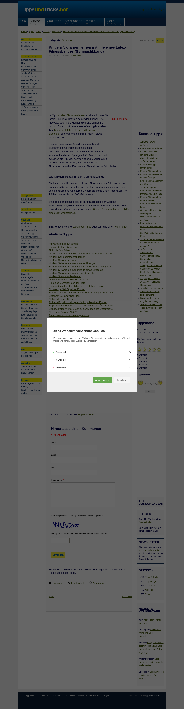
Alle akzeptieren (102, 380)
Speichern (121, 380)
